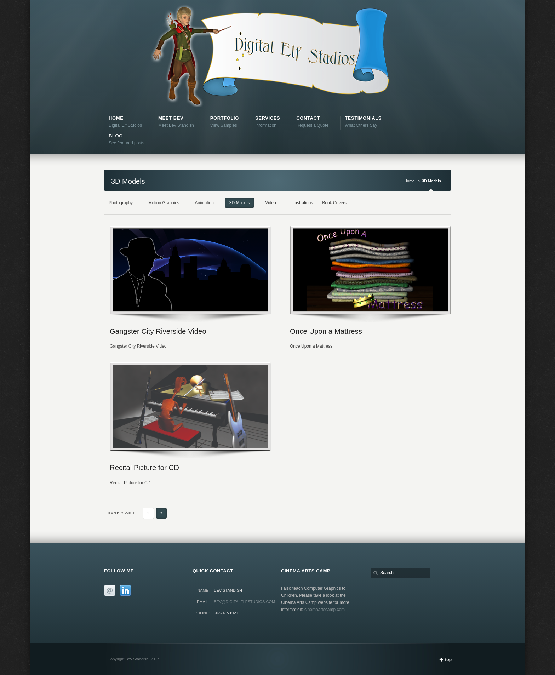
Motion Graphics (163, 202)
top (448, 659)
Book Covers (334, 202)
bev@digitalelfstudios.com (244, 602)
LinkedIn (125, 590)
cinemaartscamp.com (324, 609)
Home (409, 181)
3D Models (239, 202)
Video (270, 202)
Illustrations (302, 202)
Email (109, 590)
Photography (121, 202)
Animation (204, 202)
